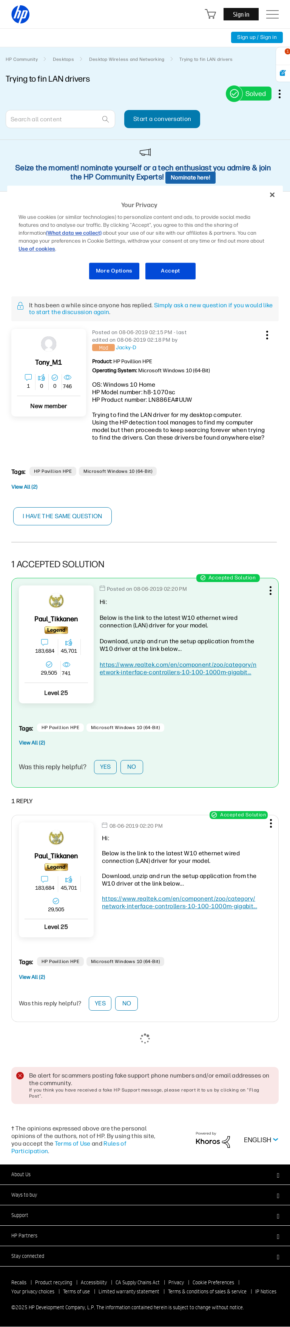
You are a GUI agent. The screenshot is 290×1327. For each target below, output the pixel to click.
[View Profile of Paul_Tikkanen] (56, 619)
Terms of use (76, 1291)
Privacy (176, 1282)
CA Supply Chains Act (138, 1282)
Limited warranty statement (129, 1291)
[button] (266, 334)
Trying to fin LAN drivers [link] (206, 59)
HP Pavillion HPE (53, 471)
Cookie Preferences (213, 1282)
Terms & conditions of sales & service (207, 1291)
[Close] (272, 194)
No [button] (131, 767)
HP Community (22, 59)
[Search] (60, 119)
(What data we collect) (74, 233)
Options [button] (283, 93)
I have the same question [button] (62, 516)
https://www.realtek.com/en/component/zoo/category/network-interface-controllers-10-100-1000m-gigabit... (178, 668)
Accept (170, 271)
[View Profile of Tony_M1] (48, 363)
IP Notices (265, 1291)
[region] (145, 237)
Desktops (63, 59)
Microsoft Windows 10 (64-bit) (117, 471)
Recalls (18, 1282)
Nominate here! (190, 177)
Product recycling (53, 1282)
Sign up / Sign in (257, 37)
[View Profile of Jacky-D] (126, 347)
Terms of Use (73, 1143)
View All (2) (24, 487)
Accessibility (94, 1282)
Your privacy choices (32, 1291)
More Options (114, 271)
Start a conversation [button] (162, 118)
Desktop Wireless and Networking (126, 59)
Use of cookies (37, 249)
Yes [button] (105, 767)
